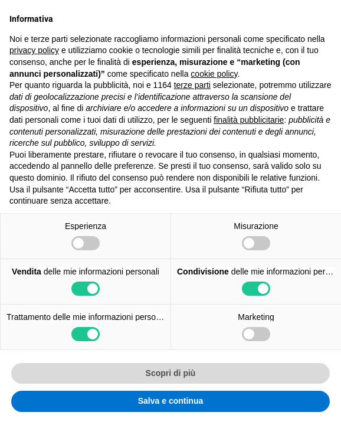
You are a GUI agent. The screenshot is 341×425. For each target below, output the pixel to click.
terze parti (192, 85)
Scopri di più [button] (171, 373)
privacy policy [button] (34, 50)
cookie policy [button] (214, 74)
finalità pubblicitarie (249, 120)
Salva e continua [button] (170, 401)
